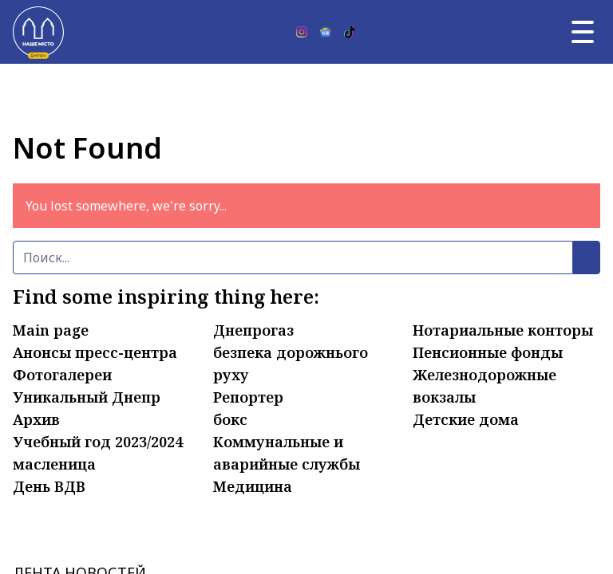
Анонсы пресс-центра (95, 352)
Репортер (248, 397)
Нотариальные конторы (503, 330)
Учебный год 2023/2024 (98, 441)
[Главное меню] (582, 32)
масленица (54, 464)
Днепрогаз (253, 330)
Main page (51, 330)
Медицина (252, 486)
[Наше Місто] (38, 31)
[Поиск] (293, 257)
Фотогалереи (62, 374)
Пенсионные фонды (488, 352)
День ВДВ (49, 486)
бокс (230, 419)
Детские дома (466, 419)
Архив (36, 419)
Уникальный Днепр (86, 397)
